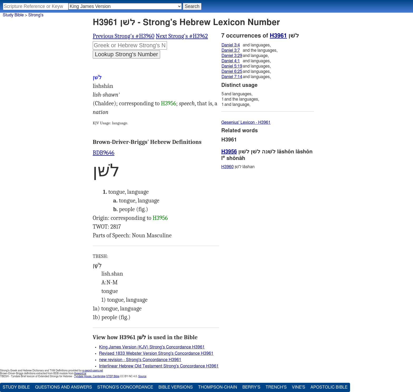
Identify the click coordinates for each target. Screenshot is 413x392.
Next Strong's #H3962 (182, 36)
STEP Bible (112, 376)
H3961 (278, 36)
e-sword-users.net (92, 370)
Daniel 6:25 (232, 71)
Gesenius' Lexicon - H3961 (246, 122)
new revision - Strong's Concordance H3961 (140, 360)
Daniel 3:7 (231, 50)
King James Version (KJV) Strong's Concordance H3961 (152, 347)
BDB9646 (103, 152)
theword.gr (80, 373)
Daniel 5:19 (232, 66)
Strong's (35, 15)
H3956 (168, 103)
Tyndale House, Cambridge (89, 376)
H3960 (227, 167)
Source (142, 376)
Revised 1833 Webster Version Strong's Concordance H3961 (156, 353)
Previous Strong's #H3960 (123, 36)
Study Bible (13, 15)
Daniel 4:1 (231, 61)
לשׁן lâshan (237, 167)
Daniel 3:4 (231, 45)
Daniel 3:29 (232, 56)
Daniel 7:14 (232, 77)
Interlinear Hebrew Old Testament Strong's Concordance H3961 (159, 366)
